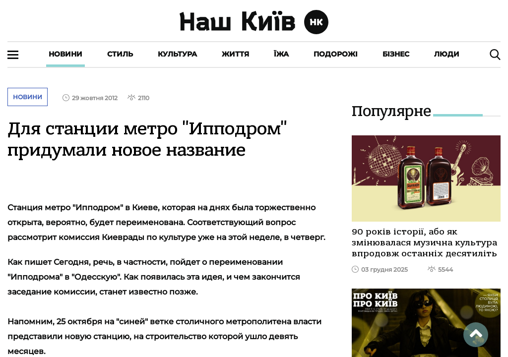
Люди (446, 54)
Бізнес (395, 54)
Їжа (281, 54)
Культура (177, 54)
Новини (65, 54)
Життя (235, 54)
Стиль (120, 54)
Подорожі (336, 54)
